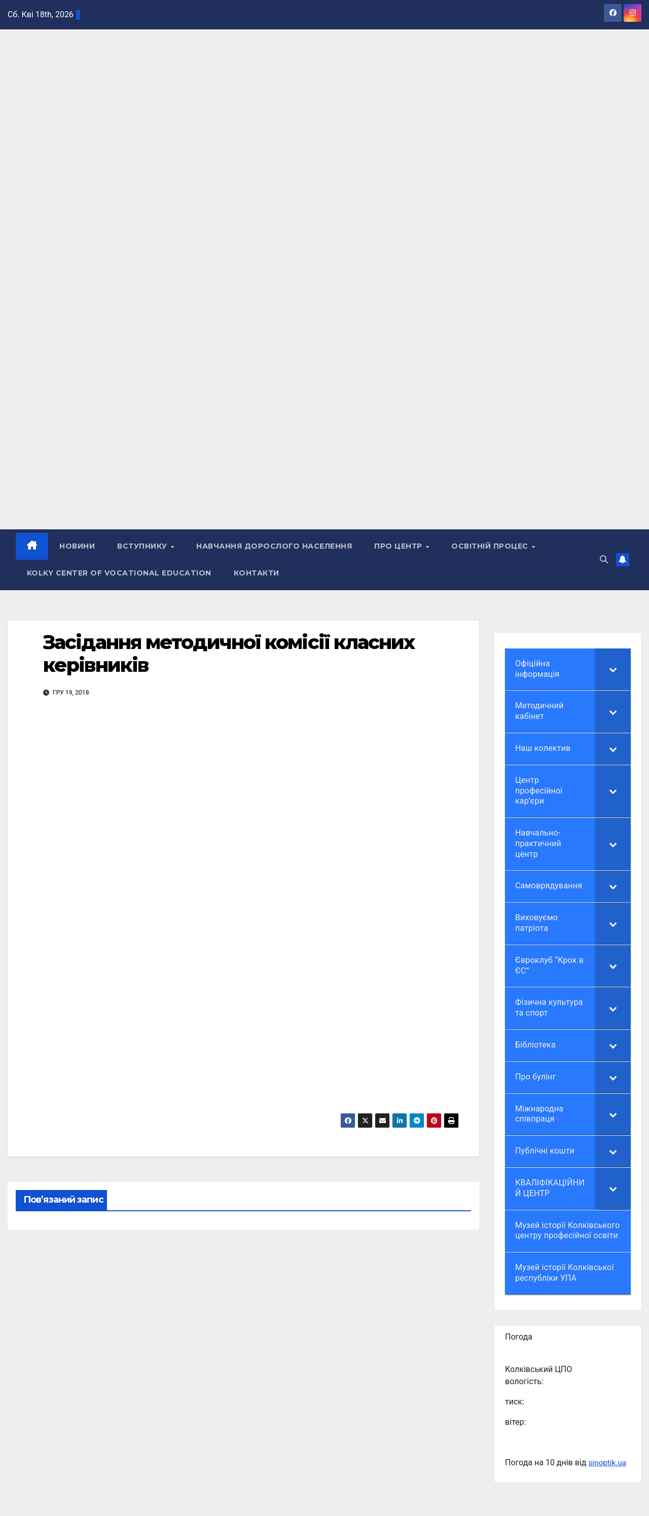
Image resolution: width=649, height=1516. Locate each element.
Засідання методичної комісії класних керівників (229, 653)
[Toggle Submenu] (613, 669)
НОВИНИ (77, 546)
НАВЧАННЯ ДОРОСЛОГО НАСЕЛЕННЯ (274, 546)
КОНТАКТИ (256, 572)
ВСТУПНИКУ (144, 546)
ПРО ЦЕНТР (400, 546)
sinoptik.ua (608, 1462)
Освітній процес (491, 546)
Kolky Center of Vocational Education (119, 572)
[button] (604, 559)
